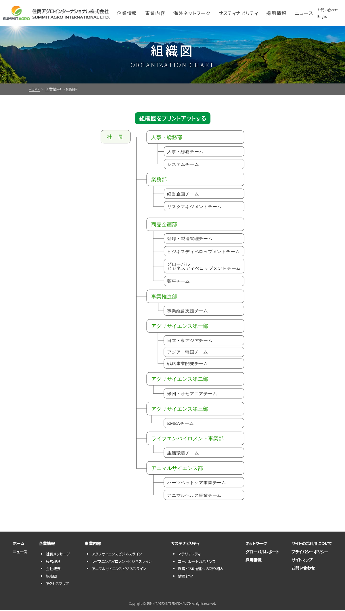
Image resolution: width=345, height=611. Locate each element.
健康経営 (185, 577)
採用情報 (276, 12)
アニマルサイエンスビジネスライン (119, 569)
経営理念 (53, 562)
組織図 (51, 577)
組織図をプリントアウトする (172, 119)
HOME (34, 89)
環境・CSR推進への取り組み (201, 569)
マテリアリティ (189, 554)
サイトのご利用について (309, 544)
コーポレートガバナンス (197, 562)
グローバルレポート (260, 555)
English (323, 16)
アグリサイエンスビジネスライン (117, 554)
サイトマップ (299, 566)
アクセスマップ (57, 584)
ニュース (304, 12)
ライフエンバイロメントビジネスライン (122, 562)
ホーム (16, 544)
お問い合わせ (327, 9)
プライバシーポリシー (307, 555)
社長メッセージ (58, 554)
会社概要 (53, 569)
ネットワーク (253, 544)
